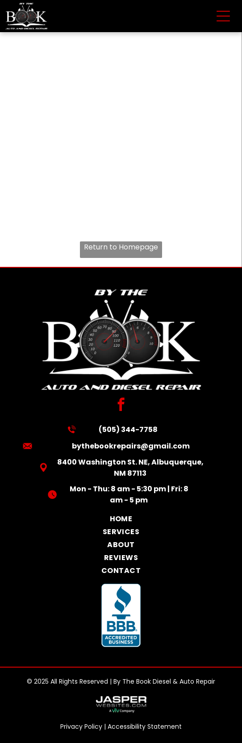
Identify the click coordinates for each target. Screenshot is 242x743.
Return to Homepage (121, 247)
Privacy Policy (81, 726)
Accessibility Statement (145, 726)
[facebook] (121, 405)
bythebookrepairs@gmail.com (131, 446)
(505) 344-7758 (128, 429)
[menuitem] (121, 518)
